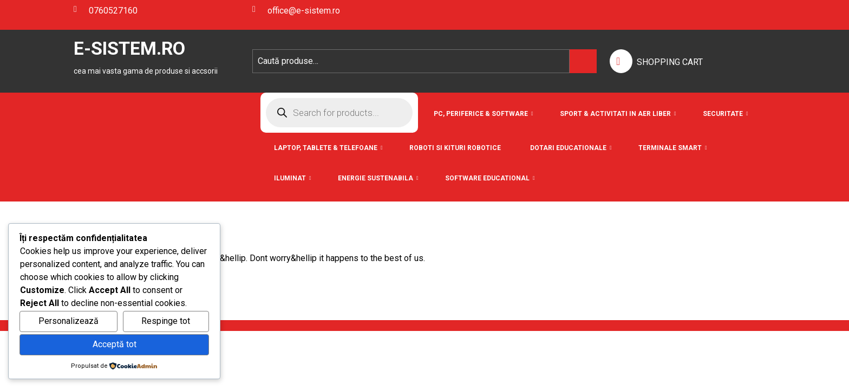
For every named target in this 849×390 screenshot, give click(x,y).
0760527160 (106, 10)
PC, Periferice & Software (481, 114)
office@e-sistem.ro (296, 10)
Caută (583, 61)
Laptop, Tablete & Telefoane (325, 148)
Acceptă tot (114, 344)
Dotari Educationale (568, 148)
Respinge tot (165, 321)
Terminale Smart (670, 148)
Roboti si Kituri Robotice (455, 148)
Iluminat (290, 178)
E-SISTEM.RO (129, 48)
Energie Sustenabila (375, 178)
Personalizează (68, 321)
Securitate (723, 114)
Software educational (487, 178)
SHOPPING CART (670, 62)
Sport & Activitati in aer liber (615, 114)
